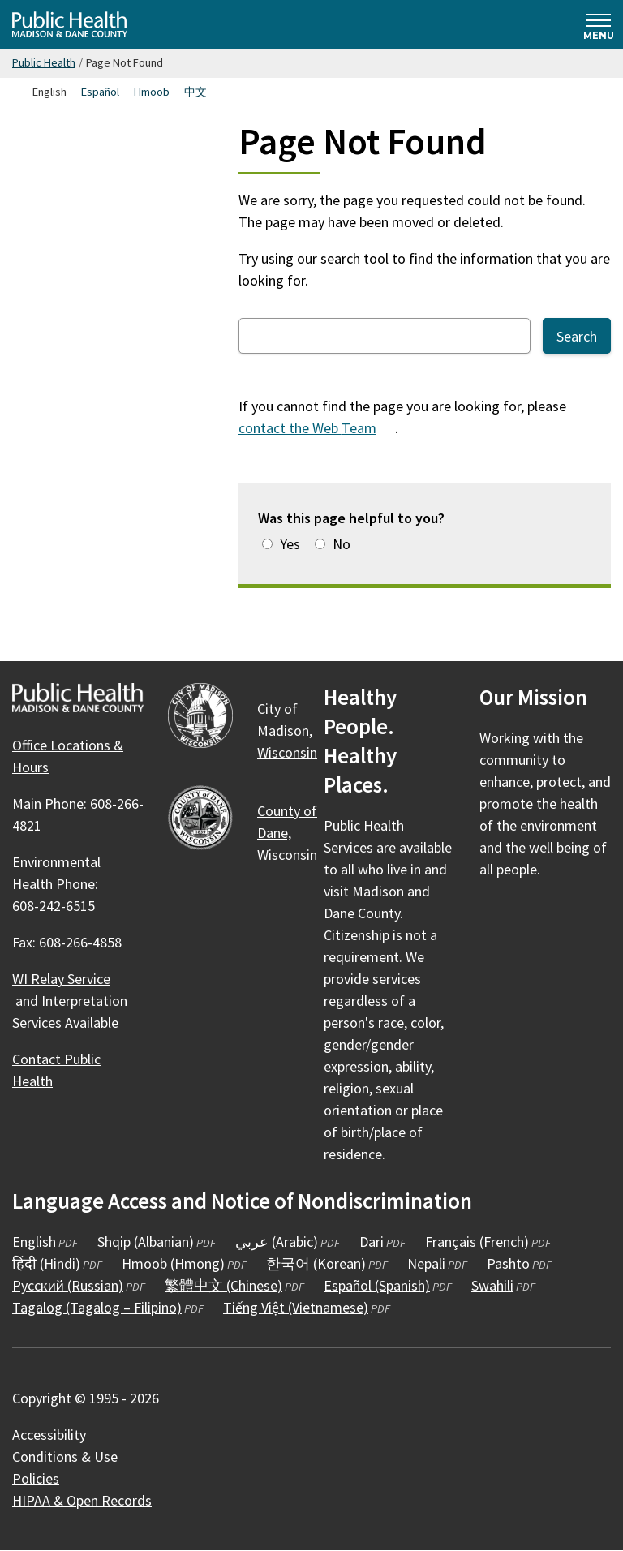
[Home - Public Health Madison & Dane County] (69, 24)
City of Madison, (296, 730)
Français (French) (477, 1241)
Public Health (43, 62)
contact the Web (316, 428)
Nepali (426, 1263)
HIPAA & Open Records (82, 1500)
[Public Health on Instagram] (537, 916)
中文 (195, 91)
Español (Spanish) (377, 1285)
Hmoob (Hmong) (173, 1263)
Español (100, 91)
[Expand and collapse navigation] (598, 24)
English (34, 1241)
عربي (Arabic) (276, 1241)
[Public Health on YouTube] (581, 916)
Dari (371, 1241)
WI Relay (70, 978)
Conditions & (74, 1456)
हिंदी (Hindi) (46, 1263)
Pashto (508, 1263)
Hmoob (152, 91)
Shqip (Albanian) (145, 1241)
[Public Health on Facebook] (494, 916)
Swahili (492, 1285)
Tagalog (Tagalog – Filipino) (97, 1307)
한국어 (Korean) (316, 1263)
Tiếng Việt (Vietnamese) (295, 1307)
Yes (290, 544)
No (341, 544)
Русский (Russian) (67, 1285)
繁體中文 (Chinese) (223, 1285)
